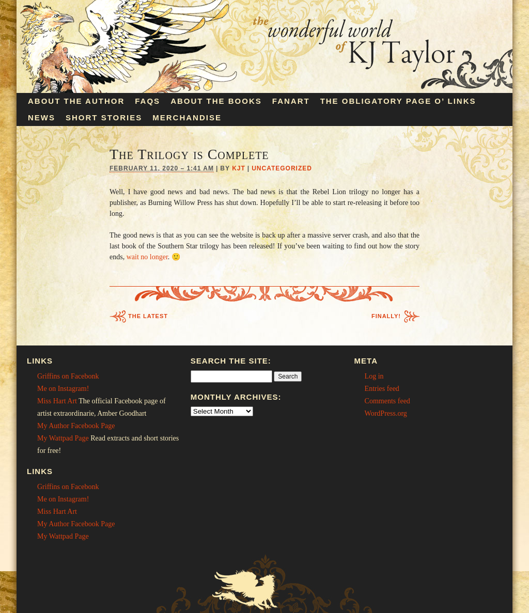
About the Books (216, 101)
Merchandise (187, 117)
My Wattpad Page (63, 438)
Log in (374, 376)
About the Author (76, 101)
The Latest (148, 316)
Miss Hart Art (57, 401)
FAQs (147, 101)
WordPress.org (386, 413)
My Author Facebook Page (76, 426)
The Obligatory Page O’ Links (398, 101)
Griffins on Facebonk (68, 376)
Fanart (291, 101)
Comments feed (387, 401)
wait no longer (147, 257)
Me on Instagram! (63, 388)
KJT (238, 168)
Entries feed (382, 388)
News (41, 117)
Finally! (386, 316)
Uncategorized (282, 168)
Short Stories (104, 117)
